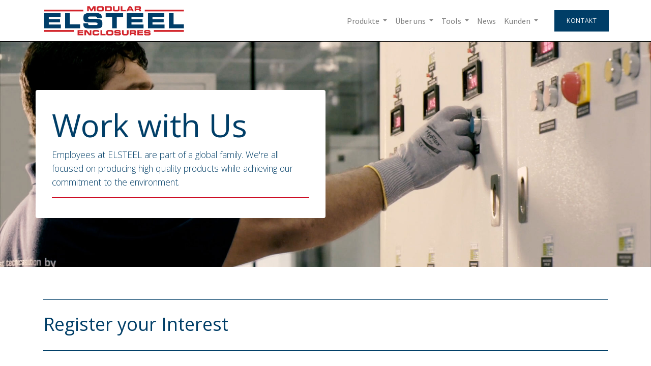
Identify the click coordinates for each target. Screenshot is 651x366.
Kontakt (581, 20)
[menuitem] (485, 21)
